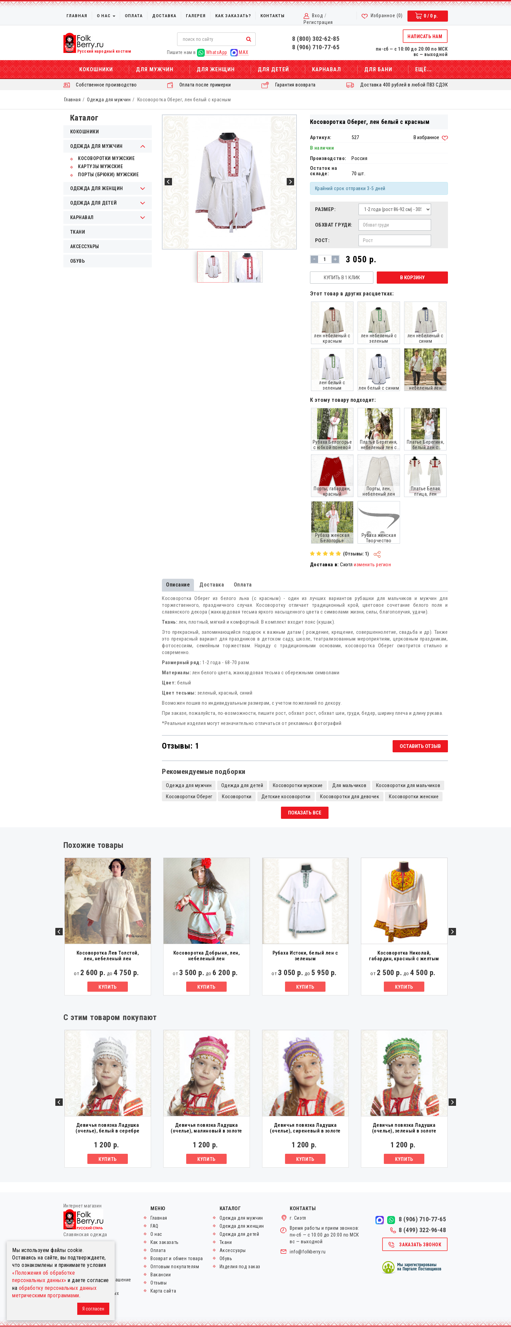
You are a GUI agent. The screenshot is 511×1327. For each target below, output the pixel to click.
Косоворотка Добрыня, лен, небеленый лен (206, 956)
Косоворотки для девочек (349, 796)
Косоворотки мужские (102, 158)
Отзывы (158, 1282)
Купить (107, 987)
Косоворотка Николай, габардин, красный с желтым (404, 956)
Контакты (272, 15)
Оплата (134, 15)
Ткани (77, 232)
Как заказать (164, 1242)
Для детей (273, 69)
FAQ (154, 1226)
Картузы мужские (96, 166)
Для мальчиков (349, 785)
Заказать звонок (414, 1245)
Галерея (196, 15)
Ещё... (423, 69)
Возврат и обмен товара (176, 1258)
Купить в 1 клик (342, 278)
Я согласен (93, 1308)
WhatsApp (212, 52)
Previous (59, 932)
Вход (317, 15)
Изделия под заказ (240, 1266)
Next (452, 932)
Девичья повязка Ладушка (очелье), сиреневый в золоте (305, 1128)
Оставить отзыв (420, 746)
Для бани (378, 69)
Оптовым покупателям (174, 1266)
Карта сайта (163, 1291)
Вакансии (160, 1274)
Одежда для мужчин (109, 99)
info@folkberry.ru (307, 1251)
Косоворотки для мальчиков (408, 785)
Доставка (164, 15)
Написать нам (424, 36)
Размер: (325, 209)
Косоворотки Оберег (189, 796)
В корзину (412, 278)
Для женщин (216, 69)
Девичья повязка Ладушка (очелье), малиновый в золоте (206, 1128)
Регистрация (318, 22)
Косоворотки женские (413, 796)
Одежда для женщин (242, 1226)
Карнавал (326, 69)
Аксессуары (84, 246)
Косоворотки (237, 796)
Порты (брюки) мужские (104, 174)
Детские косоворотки (286, 796)
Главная (76, 15)
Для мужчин (154, 69)
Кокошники (96, 69)
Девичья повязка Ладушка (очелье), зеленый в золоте (404, 1128)
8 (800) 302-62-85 (315, 38)
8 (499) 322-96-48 (418, 1230)
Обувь (77, 261)
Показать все (304, 813)
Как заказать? (233, 15)
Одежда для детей (242, 785)
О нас (106, 15)
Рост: (322, 240)
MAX (239, 52)
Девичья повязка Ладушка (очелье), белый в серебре (107, 1128)
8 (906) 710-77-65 (315, 47)
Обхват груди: (333, 225)
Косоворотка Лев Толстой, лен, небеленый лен (108, 956)
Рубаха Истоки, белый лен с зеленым (305, 956)
